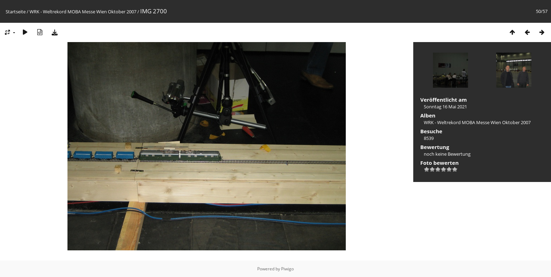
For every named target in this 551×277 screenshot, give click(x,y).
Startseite (16, 11)
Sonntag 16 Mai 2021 (445, 106)
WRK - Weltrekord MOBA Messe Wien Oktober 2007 (83, 11)
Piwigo (287, 269)
